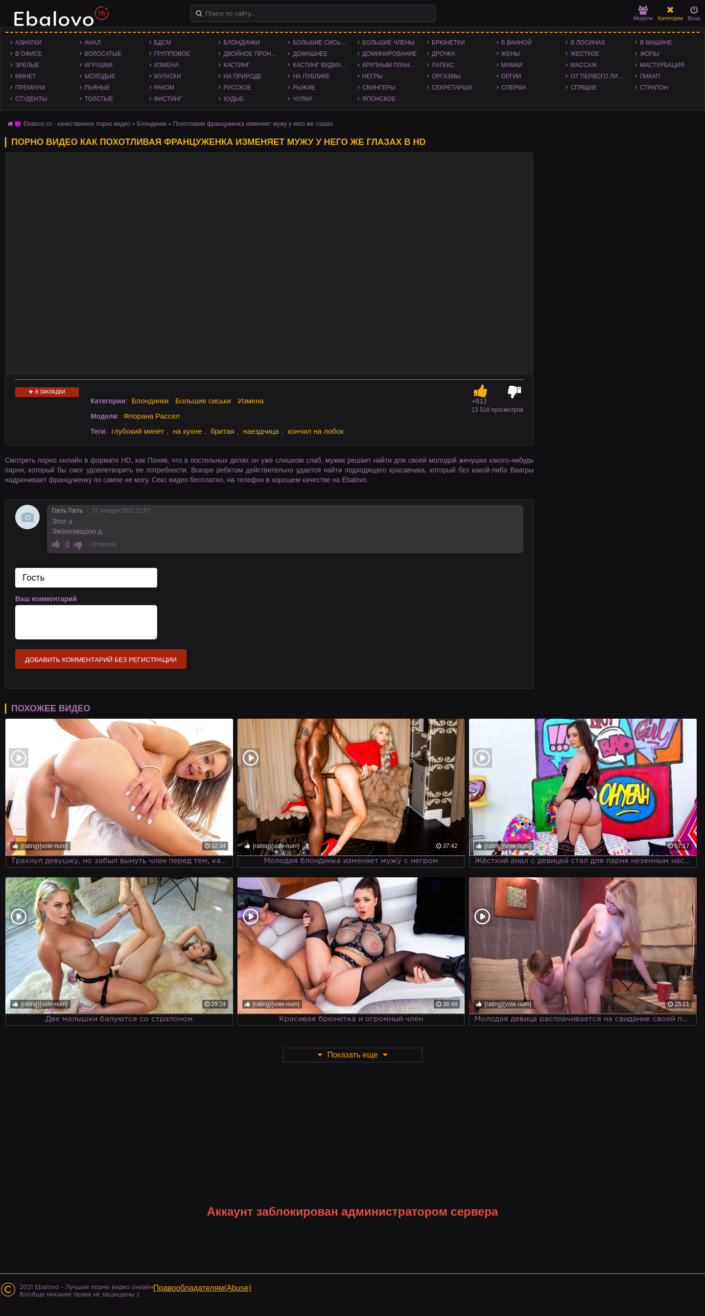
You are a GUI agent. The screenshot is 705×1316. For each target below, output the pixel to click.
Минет (25, 76)
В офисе (28, 53)
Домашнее (310, 53)
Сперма (513, 87)
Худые (233, 98)
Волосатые (103, 53)
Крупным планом (390, 65)
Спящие (583, 87)
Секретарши (452, 87)
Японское (379, 98)
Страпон (654, 87)
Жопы (649, 53)
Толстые (99, 98)
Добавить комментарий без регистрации (101, 659)
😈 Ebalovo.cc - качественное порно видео (72, 123)
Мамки (512, 65)
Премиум (30, 87)
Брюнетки (448, 42)
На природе (242, 76)
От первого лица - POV (600, 76)
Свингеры (378, 87)
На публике (311, 76)
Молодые (100, 76)
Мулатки (167, 76)
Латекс (443, 65)
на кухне (187, 431)
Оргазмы (446, 76)
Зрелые (27, 65)
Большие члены (388, 42)
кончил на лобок (316, 431)
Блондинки (241, 42)
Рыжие (304, 87)
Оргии (511, 76)
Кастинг (236, 65)
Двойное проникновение (253, 53)
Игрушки (99, 65)
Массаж (583, 65)
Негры (372, 76)
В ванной (516, 42)
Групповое (172, 53)
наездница (261, 431)
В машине (656, 42)
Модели (643, 13)
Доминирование (389, 53)
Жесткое (584, 53)
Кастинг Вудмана (321, 65)
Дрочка (443, 53)
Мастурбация (662, 65)
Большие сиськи (320, 42)
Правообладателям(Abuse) (202, 1288)
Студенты (31, 98)
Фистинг (168, 98)
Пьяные (97, 87)
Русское (237, 87)
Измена (166, 65)
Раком (164, 87)
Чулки (302, 98)
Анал (93, 42)
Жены (510, 53)
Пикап (650, 76)
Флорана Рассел (151, 416)
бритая (222, 431)
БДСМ (162, 42)
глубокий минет (138, 431)
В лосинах (587, 42)
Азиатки (28, 42)
